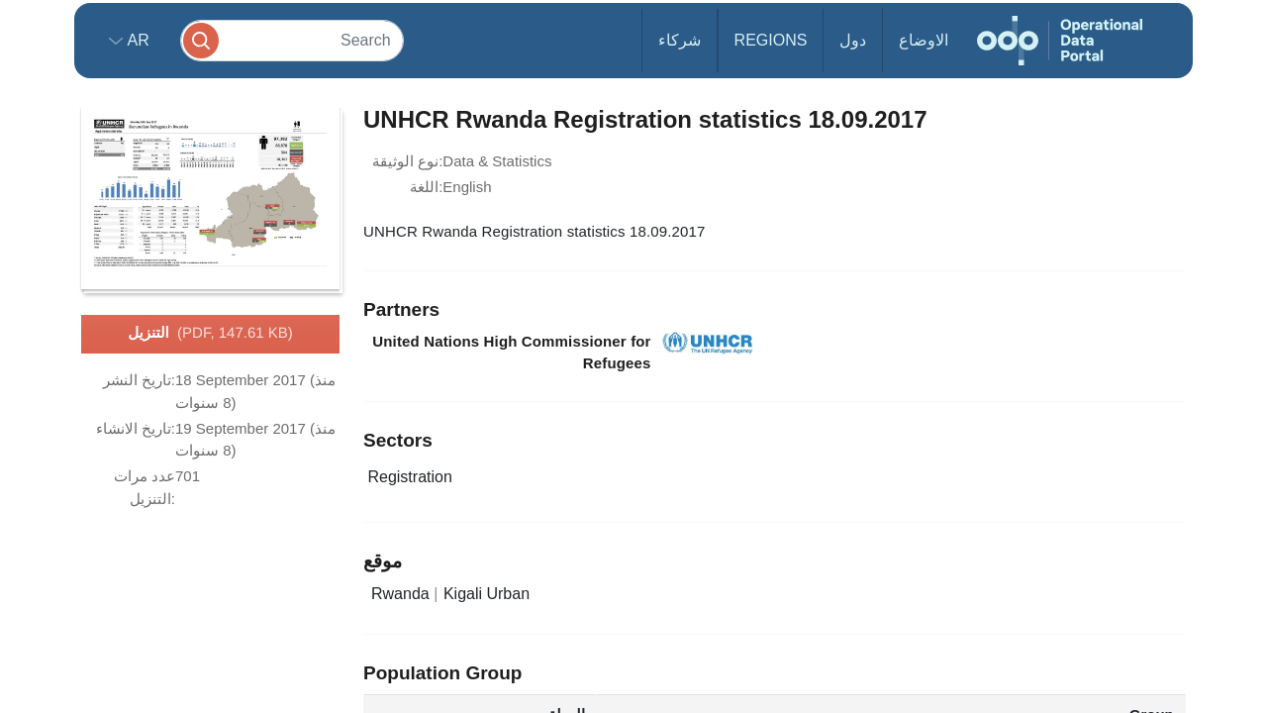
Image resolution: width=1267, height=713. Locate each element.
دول (852, 40)
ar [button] (136, 40)
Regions (771, 40)
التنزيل (210, 334)
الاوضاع (923, 40)
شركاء (679, 40)
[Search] (292, 40)
